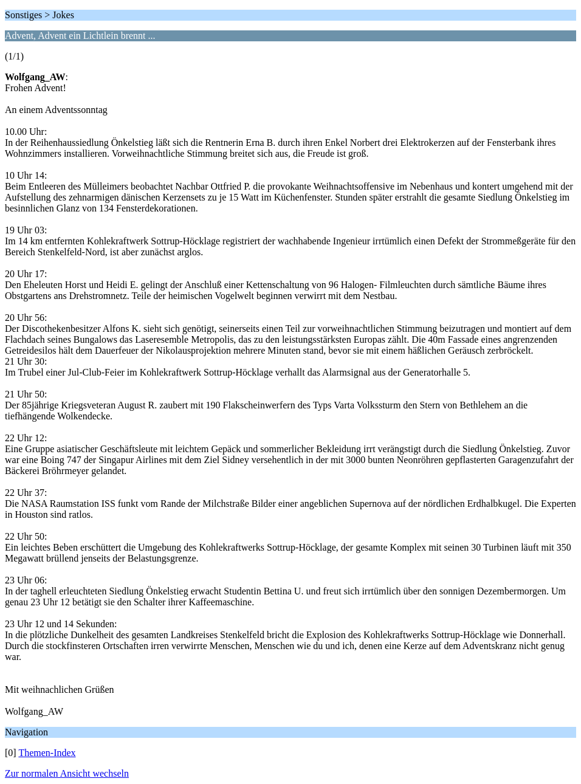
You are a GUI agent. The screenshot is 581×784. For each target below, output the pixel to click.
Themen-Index (46, 753)
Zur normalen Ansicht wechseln (67, 773)
